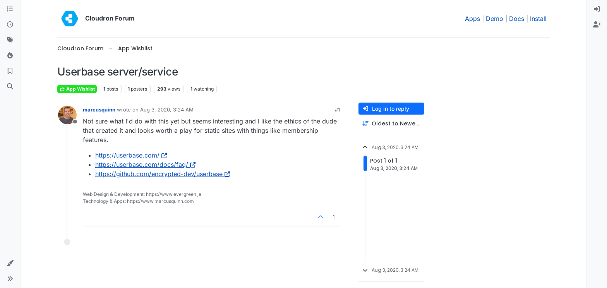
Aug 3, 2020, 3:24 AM (167, 109)
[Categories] (10, 9)
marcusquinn (99, 109)
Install (538, 18)
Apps (472, 18)
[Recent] (10, 25)
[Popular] (10, 56)
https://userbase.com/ (131, 155)
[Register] (597, 25)
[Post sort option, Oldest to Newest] (391, 124)
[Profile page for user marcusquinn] (67, 115)
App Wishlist (77, 89)
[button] (10, 263)
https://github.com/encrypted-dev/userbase (162, 174)
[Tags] (10, 40)
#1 (337, 109)
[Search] (10, 87)
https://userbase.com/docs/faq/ (145, 164)
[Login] (597, 9)
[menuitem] (597, 9)
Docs (516, 18)
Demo (494, 18)
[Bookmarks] (10, 71)
